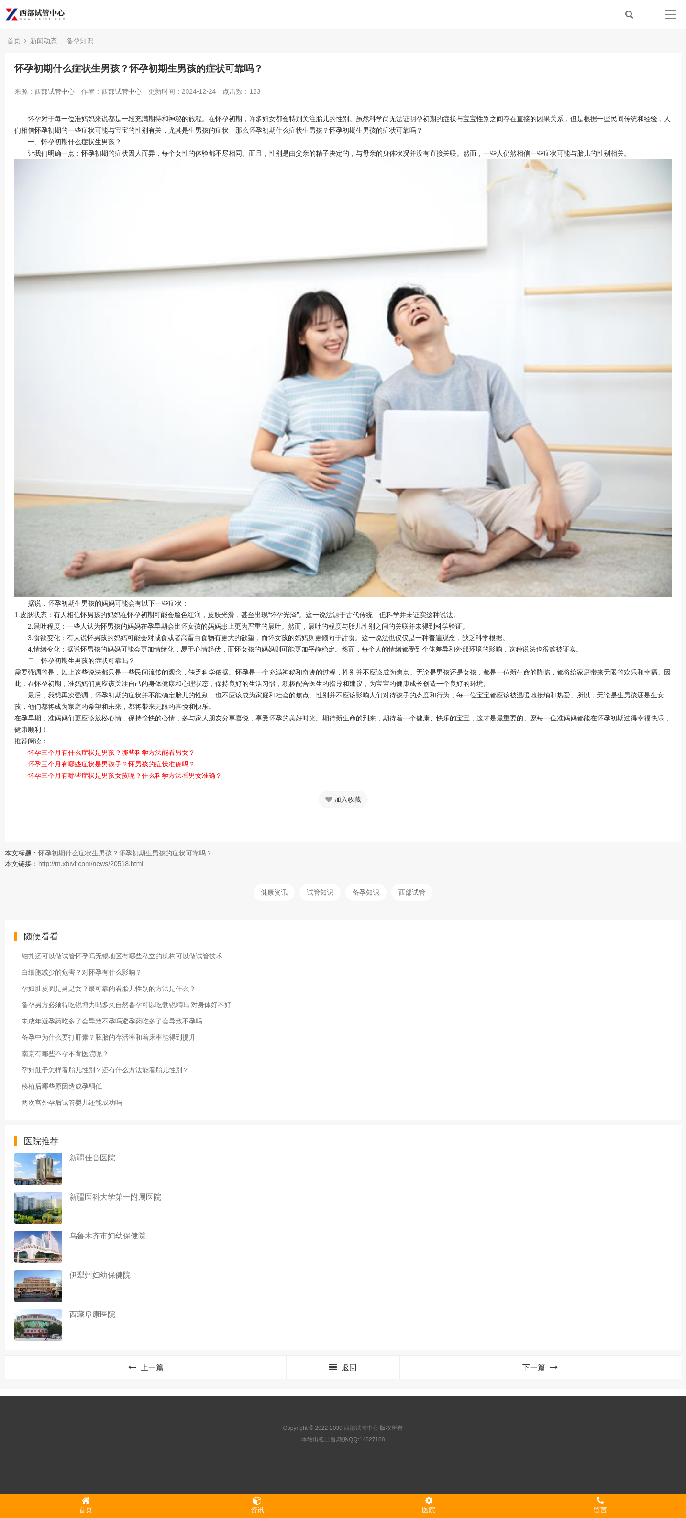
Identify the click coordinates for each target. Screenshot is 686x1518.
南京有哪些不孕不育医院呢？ (65, 1053)
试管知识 (320, 892)
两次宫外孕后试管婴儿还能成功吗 (72, 1102)
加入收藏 (343, 799)
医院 (429, 1505)
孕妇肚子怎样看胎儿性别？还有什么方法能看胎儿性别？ (105, 1070)
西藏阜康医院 (92, 1314)
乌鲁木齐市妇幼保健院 (107, 1236)
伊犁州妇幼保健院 (100, 1275)
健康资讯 (274, 892)
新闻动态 (43, 41)
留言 (600, 1505)
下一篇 (540, 1367)
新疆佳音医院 (92, 1158)
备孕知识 (79, 41)
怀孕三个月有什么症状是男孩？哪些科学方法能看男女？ (111, 752)
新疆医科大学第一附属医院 (115, 1197)
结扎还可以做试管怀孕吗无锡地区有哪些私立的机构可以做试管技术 (122, 956)
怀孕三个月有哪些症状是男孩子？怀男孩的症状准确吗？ (111, 764)
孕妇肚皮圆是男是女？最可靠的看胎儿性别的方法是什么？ (109, 988)
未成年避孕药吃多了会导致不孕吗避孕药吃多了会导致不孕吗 (112, 1021)
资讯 (257, 1505)
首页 (14, 41)
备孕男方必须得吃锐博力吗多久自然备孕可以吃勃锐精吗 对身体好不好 (126, 1005)
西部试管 (411, 892)
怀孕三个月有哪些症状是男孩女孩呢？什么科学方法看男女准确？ (125, 775)
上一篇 (146, 1367)
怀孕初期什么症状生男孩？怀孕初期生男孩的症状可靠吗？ (125, 853)
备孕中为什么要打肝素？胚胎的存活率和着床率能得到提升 (109, 1037)
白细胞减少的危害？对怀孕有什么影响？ (82, 972)
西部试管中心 (54, 91)
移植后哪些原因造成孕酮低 (62, 1086)
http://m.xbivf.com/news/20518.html (90, 863)
